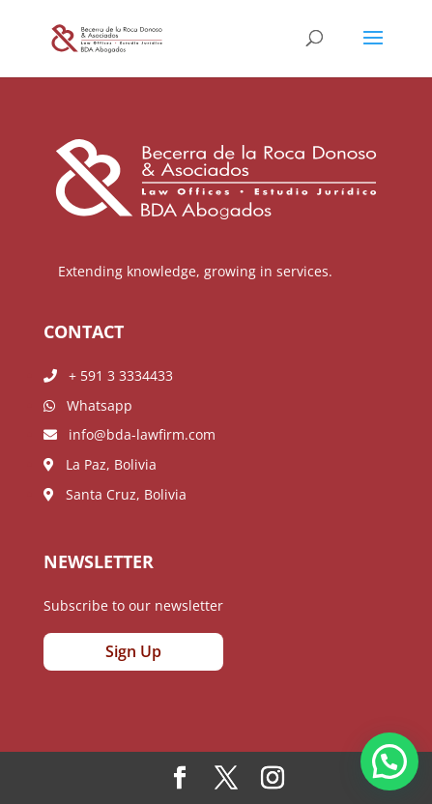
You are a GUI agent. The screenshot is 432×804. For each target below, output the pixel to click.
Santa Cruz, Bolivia (115, 494)
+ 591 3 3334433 (108, 375)
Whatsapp (87, 405)
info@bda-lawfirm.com (129, 434)
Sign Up (133, 651)
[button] (389, 761)
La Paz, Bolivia (100, 464)
